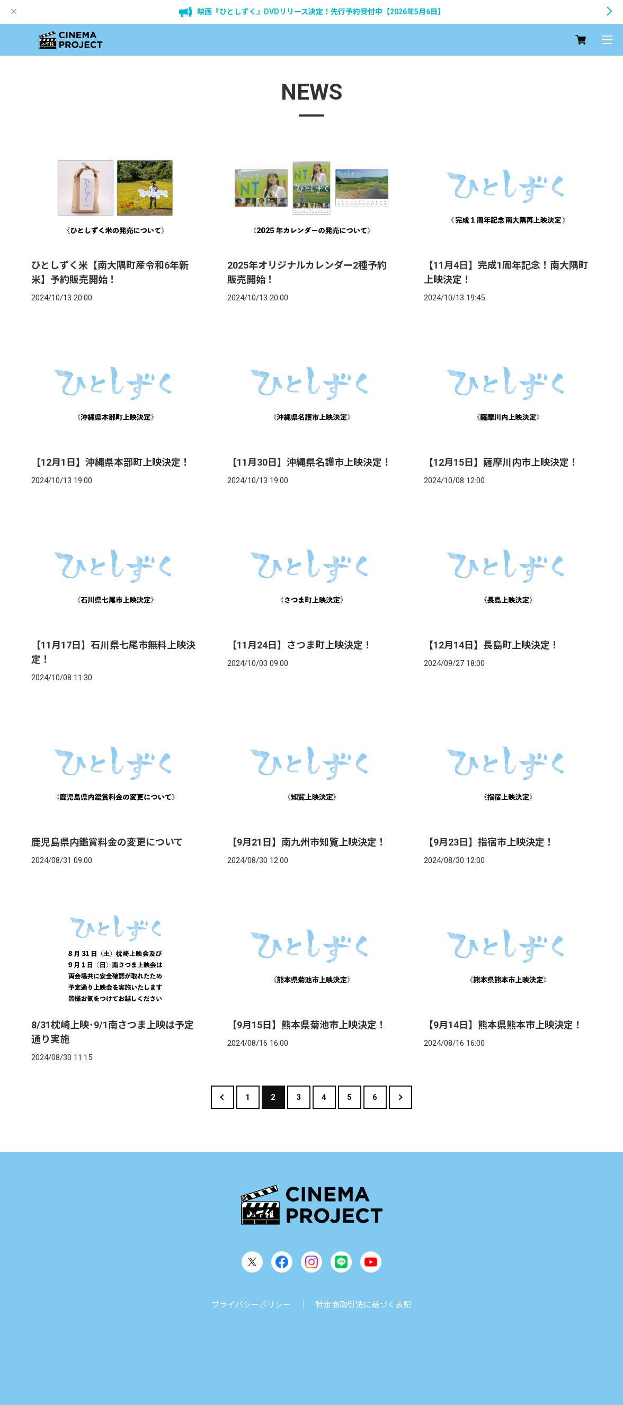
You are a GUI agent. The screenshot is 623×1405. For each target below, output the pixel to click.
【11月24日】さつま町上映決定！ (299, 645)
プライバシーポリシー (251, 1305)
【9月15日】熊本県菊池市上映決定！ (306, 1024)
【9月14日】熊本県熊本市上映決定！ (503, 1024)
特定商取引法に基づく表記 (363, 1305)
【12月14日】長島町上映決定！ (491, 645)
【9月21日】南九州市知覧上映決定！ (306, 842)
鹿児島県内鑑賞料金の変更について (107, 842)
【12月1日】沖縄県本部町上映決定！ (110, 462)
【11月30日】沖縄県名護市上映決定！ (309, 462)
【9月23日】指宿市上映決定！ (489, 842)
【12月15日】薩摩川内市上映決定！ (501, 462)
